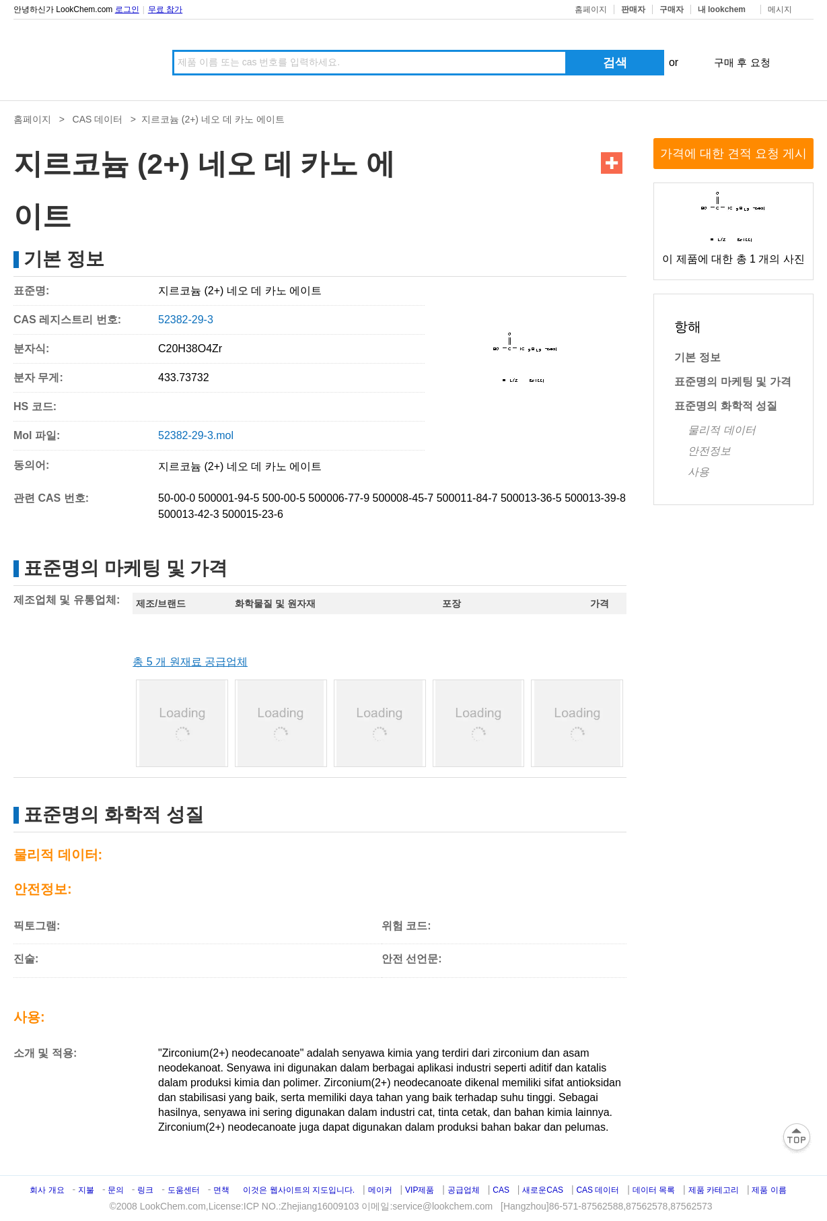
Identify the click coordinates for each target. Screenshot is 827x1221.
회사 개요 (47, 1190)
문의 (117, 1190)
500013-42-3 (188, 514)
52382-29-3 (185, 319)
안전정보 (709, 451)
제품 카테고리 (713, 1190)
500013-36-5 (531, 498)
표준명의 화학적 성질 (725, 405)
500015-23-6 (252, 514)
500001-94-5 (229, 498)
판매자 (633, 9)
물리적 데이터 (721, 430)
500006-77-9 (338, 498)
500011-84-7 (467, 498)
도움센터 (184, 1190)
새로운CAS (542, 1190)
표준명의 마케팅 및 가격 (732, 381)
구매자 (671, 9)
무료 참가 (165, 9)
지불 (86, 1190)
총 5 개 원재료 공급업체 (190, 661)
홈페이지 (591, 9)
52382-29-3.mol (195, 435)
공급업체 (463, 1190)
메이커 (380, 1190)
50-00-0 (176, 498)
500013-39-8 (595, 498)
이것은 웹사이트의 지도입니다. (299, 1190)
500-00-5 (283, 498)
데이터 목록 (654, 1190)
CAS (501, 1190)
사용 (698, 471)
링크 (145, 1190)
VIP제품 (419, 1190)
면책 (221, 1190)
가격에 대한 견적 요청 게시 (733, 153)
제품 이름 (769, 1190)
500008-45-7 (403, 498)
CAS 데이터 (98, 119)
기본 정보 (697, 357)
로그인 (127, 9)
